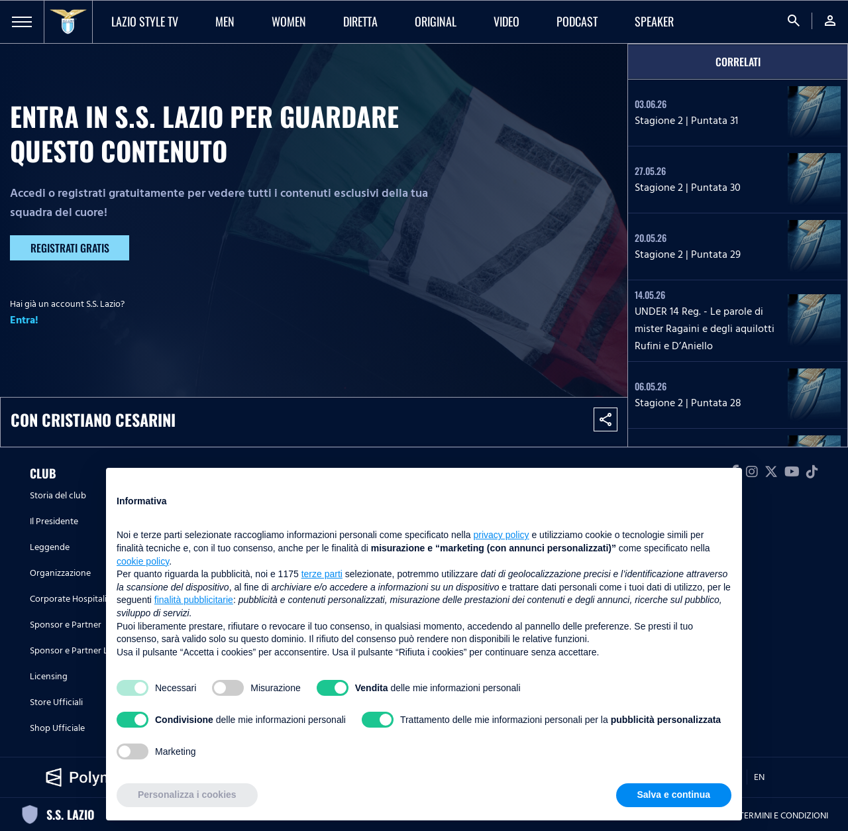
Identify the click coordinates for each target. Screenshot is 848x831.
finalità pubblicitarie (193, 599)
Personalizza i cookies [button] (187, 794)
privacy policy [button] (501, 534)
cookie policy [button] (143, 561)
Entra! (24, 320)
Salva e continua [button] (673, 794)
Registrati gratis (69, 248)
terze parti (322, 574)
